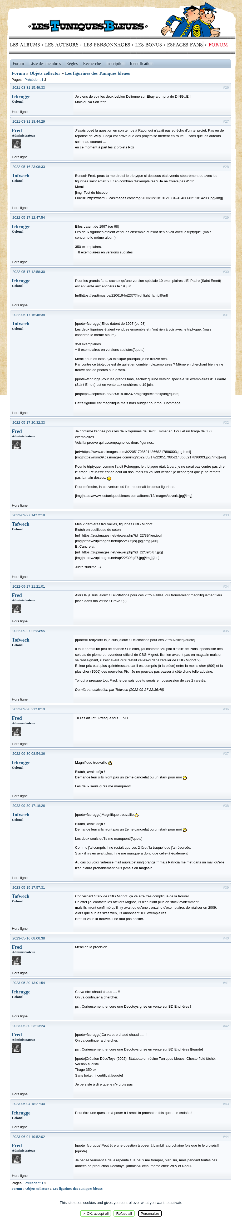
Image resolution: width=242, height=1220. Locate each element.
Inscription (115, 63)
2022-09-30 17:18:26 (28, 806)
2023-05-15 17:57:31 (28, 887)
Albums (26, 44)
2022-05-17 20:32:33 (28, 422)
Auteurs (63, 44)
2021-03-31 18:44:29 (28, 121)
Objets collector (44, 73)
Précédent (32, 80)
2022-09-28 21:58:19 (28, 709)
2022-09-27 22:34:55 (28, 631)
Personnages (107, 44)
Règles (72, 63)
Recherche (92, 63)
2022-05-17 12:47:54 (28, 217)
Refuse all (124, 1214)
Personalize (150, 1214)
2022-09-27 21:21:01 (28, 586)
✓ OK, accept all (96, 1214)
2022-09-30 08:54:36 (28, 754)
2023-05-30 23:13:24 (28, 1026)
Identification (141, 63)
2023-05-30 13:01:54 (28, 983)
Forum (217, 44)
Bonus (148, 44)
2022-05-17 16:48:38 (28, 315)
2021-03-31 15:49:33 (28, 87)
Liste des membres (45, 63)
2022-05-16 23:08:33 (28, 167)
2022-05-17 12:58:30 (28, 272)
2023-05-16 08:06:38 (28, 938)
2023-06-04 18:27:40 (28, 1104)
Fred (17, 130)
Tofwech (20, 175)
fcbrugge (21, 96)
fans (185, 44)
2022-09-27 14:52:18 (28, 515)
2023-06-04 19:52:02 (28, 1137)
